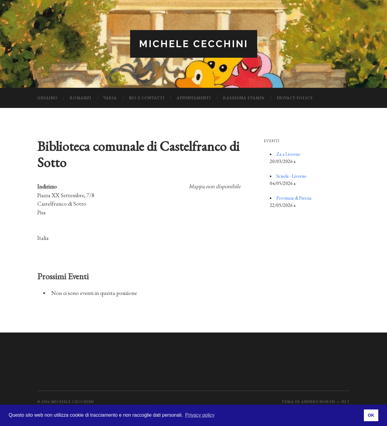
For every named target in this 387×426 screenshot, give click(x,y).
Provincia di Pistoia (294, 198)
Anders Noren (318, 401)
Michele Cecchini (193, 43)
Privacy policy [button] (200, 415)
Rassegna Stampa (244, 97)
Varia (110, 97)
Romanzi (80, 97)
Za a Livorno (288, 154)
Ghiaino (47, 97)
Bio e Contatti (147, 97)
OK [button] (371, 415)
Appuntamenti (194, 97)
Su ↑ (345, 401)
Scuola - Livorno (291, 176)
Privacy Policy (295, 97)
